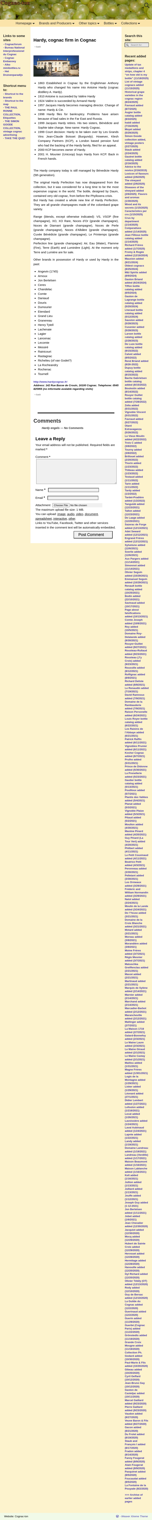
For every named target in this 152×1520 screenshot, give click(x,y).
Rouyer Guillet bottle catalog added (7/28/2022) (135, 398)
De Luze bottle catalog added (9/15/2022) (133, 347)
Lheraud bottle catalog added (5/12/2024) (134, 313)
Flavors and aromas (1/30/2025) (136, 197)
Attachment (43, 509)
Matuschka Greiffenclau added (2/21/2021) (136, 967)
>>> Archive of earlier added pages (133, 1498)
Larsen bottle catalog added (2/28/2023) (133, 337)
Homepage (26, 23)
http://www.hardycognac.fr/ (50, 381)
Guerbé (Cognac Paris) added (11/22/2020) (135, 1328)
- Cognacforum (12, 44)
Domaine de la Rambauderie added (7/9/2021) (135, 705)
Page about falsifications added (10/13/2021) (136, 613)
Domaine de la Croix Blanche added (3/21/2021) (135, 923)
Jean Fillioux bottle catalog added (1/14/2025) (136, 238)
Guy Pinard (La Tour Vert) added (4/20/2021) (135, 841)
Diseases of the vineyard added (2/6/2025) (134, 190)
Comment (43, 456)
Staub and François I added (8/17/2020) (135, 1444)
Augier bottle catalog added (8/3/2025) (133, 115)
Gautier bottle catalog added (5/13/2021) (133, 783)
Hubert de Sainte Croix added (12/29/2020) (135, 1247)
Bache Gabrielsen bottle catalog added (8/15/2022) (136, 381)
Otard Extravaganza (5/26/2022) (133, 429)
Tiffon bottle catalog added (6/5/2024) (133, 289)
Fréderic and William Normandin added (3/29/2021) (136, 892)
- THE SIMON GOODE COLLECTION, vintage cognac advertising (12, 128)
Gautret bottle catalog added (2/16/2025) (133, 160)
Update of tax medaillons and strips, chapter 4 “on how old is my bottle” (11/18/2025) (136, 71)
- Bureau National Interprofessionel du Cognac (14, 51)
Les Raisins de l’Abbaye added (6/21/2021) (134, 732)
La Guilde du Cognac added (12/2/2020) (133, 1304)
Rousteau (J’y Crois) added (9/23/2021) (133, 661)
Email (40, 502)
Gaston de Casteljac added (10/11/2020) (134, 1393)
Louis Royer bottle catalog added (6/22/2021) (136, 722)
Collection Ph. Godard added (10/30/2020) (133, 1356)
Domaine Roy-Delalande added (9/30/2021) (135, 637)
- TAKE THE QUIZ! (14, 138)
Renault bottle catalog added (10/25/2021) (133, 589)
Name (40, 494)
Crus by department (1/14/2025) (132, 221)
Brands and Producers (57, 23)
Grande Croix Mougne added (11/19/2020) (134, 1345)
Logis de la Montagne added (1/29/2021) (135, 1080)
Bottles (111, 23)
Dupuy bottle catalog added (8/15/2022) (133, 371)
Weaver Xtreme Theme (134, 1516)
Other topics (90, 23)
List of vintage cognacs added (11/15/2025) (134, 85)
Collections (131, 23)
